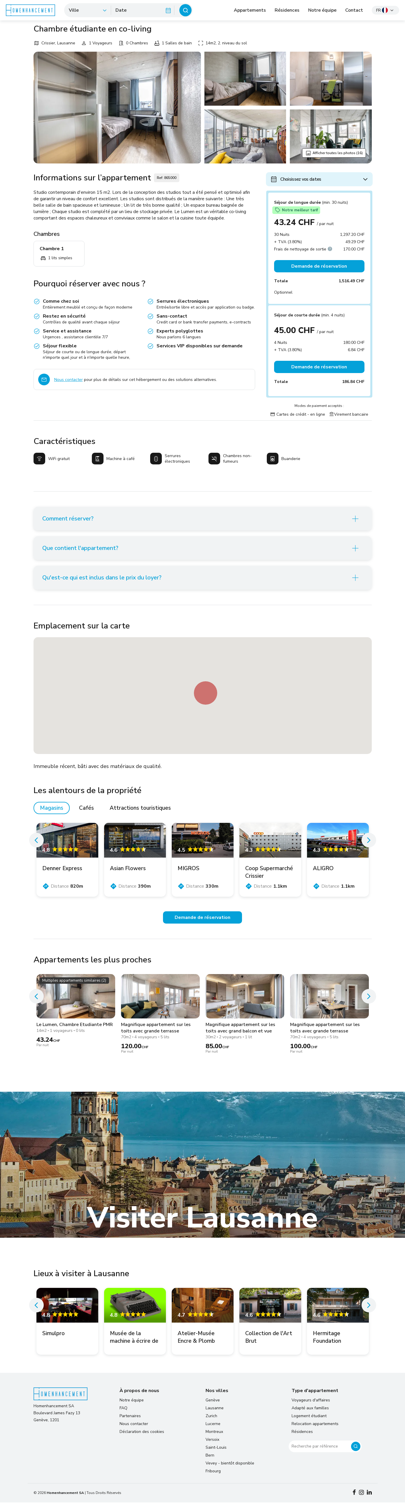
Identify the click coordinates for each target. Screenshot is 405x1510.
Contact (354, 10)
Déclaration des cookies (142, 1439)
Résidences (287, 10)
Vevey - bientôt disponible (230, 1471)
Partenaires (130, 1423)
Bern (210, 1463)
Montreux (214, 1439)
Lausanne (215, 1415)
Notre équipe (322, 10)
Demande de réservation (319, 266)
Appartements (250, 10)
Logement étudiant (309, 1423)
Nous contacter (68, 379)
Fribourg (213, 1478)
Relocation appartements (315, 1431)
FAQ (123, 1415)
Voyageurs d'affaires (311, 1407)
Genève (213, 1407)
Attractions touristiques (140, 815)
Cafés (86, 815)
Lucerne (213, 1431)
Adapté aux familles (310, 1415)
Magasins (51, 815)
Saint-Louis (216, 1455)
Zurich (211, 1423)
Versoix (212, 1447)
